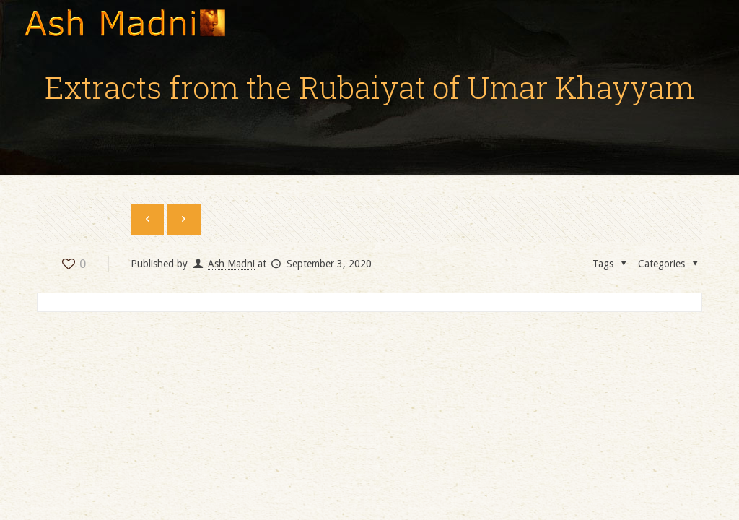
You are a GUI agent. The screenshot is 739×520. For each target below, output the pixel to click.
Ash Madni (231, 263)
